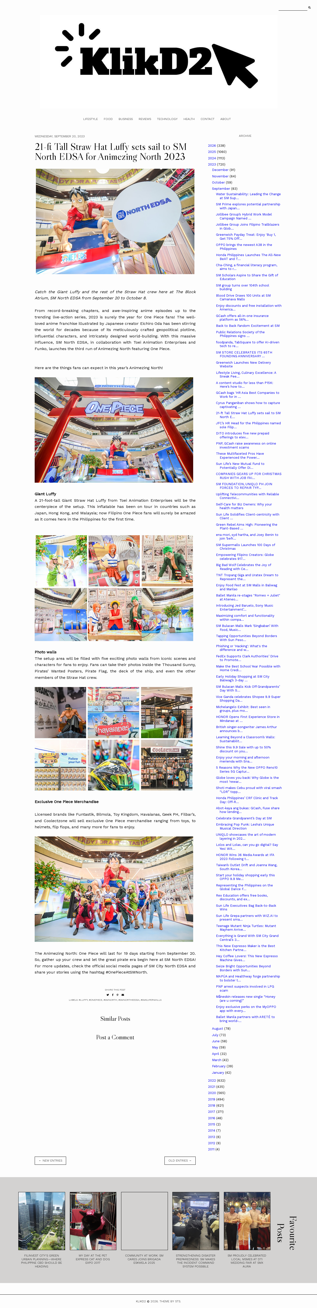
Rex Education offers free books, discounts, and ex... (242, 897)
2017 (212, 1112)
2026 (212, 145)
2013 (212, 1137)
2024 (212, 158)
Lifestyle (90, 119)
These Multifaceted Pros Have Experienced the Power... (240, 455)
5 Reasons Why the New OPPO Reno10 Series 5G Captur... (247, 769)
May (215, 1047)
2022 (212, 1080)
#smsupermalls (151, 1000)
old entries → (180, 1160)
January (218, 1072)
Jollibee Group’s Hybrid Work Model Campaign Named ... (244, 216)
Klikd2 (141, 1301)
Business (126, 119)
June (216, 1041)
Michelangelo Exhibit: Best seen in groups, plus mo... (243, 709)
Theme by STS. (170, 1301)
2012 (212, 1143)
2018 (212, 1105)
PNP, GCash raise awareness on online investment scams (246, 445)
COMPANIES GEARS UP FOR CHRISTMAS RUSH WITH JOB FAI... (249, 476)
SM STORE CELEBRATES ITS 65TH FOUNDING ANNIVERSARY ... (244, 354)
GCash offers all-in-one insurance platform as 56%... (242, 318)
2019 (212, 1099)
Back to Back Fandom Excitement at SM (248, 326)
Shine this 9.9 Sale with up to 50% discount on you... (243, 749)
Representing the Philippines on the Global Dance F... (244, 887)
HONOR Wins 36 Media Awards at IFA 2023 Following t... (245, 857)
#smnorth (110, 1000)
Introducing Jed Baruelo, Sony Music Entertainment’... (244, 607)
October (219, 182)
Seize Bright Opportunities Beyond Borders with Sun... (243, 968)
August (218, 1028)
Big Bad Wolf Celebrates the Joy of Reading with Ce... (243, 567)
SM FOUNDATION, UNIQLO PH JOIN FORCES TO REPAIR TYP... (244, 486)
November (221, 176)
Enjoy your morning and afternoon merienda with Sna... (242, 759)
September (221, 188)
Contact (207, 119)
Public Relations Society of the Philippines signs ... (240, 334)
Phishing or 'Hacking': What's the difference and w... (241, 648)
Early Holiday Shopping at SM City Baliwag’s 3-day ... (242, 678)
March (217, 1060)
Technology (167, 119)
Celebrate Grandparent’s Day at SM (244, 818)
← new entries (50, 1160)
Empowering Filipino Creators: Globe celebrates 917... (245, 557)
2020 (212, 1093)
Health (189, 119)
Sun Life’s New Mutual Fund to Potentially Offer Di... (240, 466)
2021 (212, 1087)
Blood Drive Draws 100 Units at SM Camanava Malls (243, 297)
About (225, 119)
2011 (211, 1149)
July (215, 1035)
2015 (212, 1124)
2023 (212, 164)
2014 (212, 1130)
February (219, 1066)
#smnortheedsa (128, 1000)
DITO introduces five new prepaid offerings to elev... (242, 435)
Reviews (145, 119)
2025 (212, 152)
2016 (212, 1118)
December (221, 170)
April (216, 1054)
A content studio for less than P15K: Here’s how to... (244, 385)
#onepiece (95, 1000)
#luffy (83, 1000)
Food (108, 119)
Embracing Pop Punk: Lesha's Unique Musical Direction (245, 826)
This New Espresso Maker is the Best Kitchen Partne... (245, 948)
